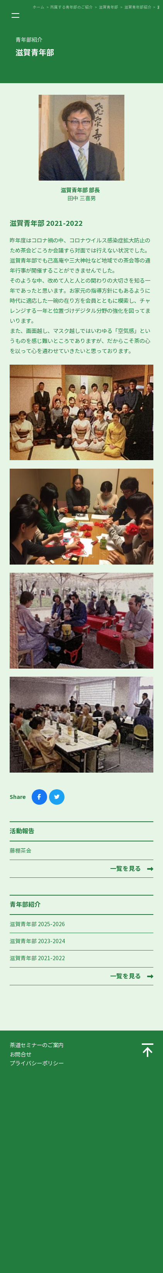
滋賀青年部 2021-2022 (37, 958)
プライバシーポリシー (37, 1063)
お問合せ (20, 1054)
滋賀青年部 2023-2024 (37, 941)
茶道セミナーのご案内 (37, 1045)
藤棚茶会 (20, 851)
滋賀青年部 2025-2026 (37, 924)
